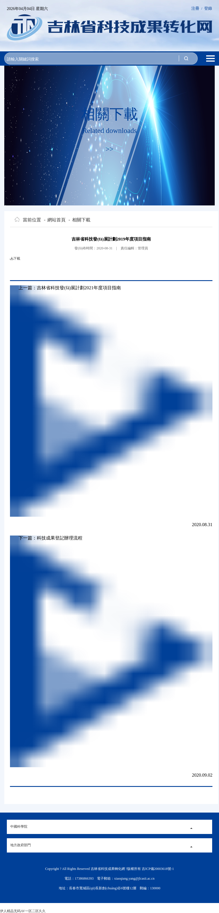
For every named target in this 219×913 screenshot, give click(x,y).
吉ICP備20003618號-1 (158, 869)
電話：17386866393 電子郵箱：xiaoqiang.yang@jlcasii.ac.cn (109, 878)
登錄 (208, 9)
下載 (16, 258)
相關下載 (79, 220)
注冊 (195, 9)
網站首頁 (55, 220)
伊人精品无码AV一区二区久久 (23, 911)
